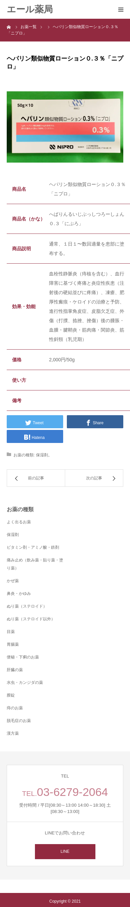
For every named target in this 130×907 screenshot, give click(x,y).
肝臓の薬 (15, 669)
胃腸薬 (13, 644)
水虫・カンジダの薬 (25, 682)
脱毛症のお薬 (19, 720)
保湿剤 (42, 455)
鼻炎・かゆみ (19, 593)
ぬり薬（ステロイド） (27, 606)
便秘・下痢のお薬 (23, 657)
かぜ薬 (13, 580)
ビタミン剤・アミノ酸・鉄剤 (33, 547)
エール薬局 (30, 9)
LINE (65, 851)
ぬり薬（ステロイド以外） (31, 619)
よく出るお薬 (19, 522)
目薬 (11, 631)
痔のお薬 (15, 708)
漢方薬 (13, 733)
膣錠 (11, 695)
